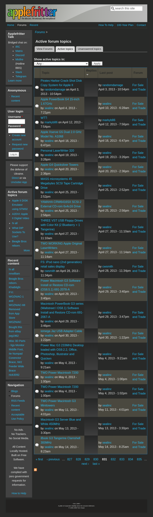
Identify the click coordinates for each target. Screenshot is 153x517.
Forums (22, 25)
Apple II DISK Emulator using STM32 (20, 204)
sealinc (49, 108)
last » (96, 463)
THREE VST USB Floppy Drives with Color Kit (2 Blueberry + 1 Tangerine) (62, 225)
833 (121, 459)
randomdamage (55, 89)
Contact (141, 25)
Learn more (15, 80)
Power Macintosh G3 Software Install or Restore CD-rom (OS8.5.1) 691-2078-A (60, 285)
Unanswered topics (89, 48)
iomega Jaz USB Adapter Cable (61, 331)
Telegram (21, 76)
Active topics (66, 48)
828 (78, 459)
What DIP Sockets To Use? (18, 232)
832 (113, 459)
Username (15, 116)
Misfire (19, 59)
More (27, 250)
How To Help (106, 25)
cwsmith (50, 270)
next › (85, 463)
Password (15, 126)
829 (87, 459)
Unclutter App (19, 182)
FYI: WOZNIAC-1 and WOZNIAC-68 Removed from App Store (17, 305)
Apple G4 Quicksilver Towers (59, 164)
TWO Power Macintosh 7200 (59, 372)
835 (139, 459)
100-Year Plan (125, 25)
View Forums (44, 48)
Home (10, 25)
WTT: (44, 117)
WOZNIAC (15, 322)
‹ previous (53, 459)
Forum (138, 72)
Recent (34, 25)
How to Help (19, 493)
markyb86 (51, 122)
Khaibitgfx (14, 287)
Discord (20, 55)
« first (39, 459)
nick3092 (14, 374)
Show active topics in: (49, 59)
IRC (18, 46)
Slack (19, 72)
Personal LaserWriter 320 (57, 150)
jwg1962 (14, 335)
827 (69, 459)
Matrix (19, 50)
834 (130, 459)
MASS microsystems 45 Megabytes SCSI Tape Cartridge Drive (62, 183)
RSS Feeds (18, 400)
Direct (15, 177)
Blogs (14, 391)
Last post (106, 72)
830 (95, 459)
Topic (45, 72)
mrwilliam (14, 273)
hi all (15, 223)
